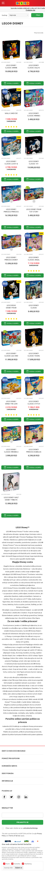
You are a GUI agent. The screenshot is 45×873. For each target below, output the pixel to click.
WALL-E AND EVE (11, 113)
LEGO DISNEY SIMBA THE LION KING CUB (11, 403)
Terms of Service (14, 835)
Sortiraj (4, 15)
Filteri (37, 15)
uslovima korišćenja (30, 828)
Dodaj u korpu (11, 83)
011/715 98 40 (23, 10)
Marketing (28, 864)
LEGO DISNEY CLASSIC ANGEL (34, 258)
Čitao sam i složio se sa (22, 828)
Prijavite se (22, 822)
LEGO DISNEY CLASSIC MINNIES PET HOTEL (33, 115)
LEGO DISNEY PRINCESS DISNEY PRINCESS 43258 (11, 259)
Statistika (17, 864)
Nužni (8, 864)
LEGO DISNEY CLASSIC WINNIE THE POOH (11, 67)
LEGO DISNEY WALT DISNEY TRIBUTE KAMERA (11, 499)
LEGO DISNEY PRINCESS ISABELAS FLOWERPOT (33, 452)
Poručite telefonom (22, 8)
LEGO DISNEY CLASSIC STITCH (34, 402)
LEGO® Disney (5, 62)
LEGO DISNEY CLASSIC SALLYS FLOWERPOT (34, 67)
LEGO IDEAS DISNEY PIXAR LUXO (11, 307)
